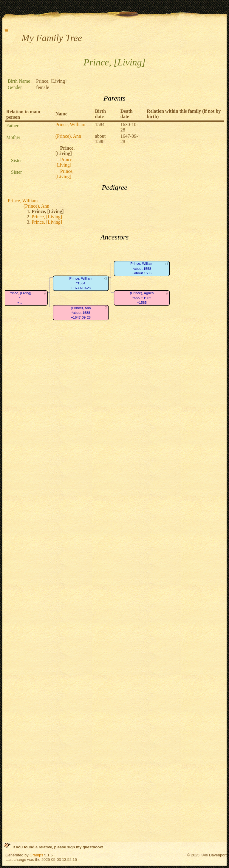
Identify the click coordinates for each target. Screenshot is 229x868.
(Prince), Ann (68, 136)
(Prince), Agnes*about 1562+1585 (142, 298)
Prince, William (70, 124)
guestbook (92, 847)
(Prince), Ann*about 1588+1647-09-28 (81, 312)
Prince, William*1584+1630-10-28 (80, 283)
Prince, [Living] (64, 162)
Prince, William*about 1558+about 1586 (141, 268)
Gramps (36, 855)
